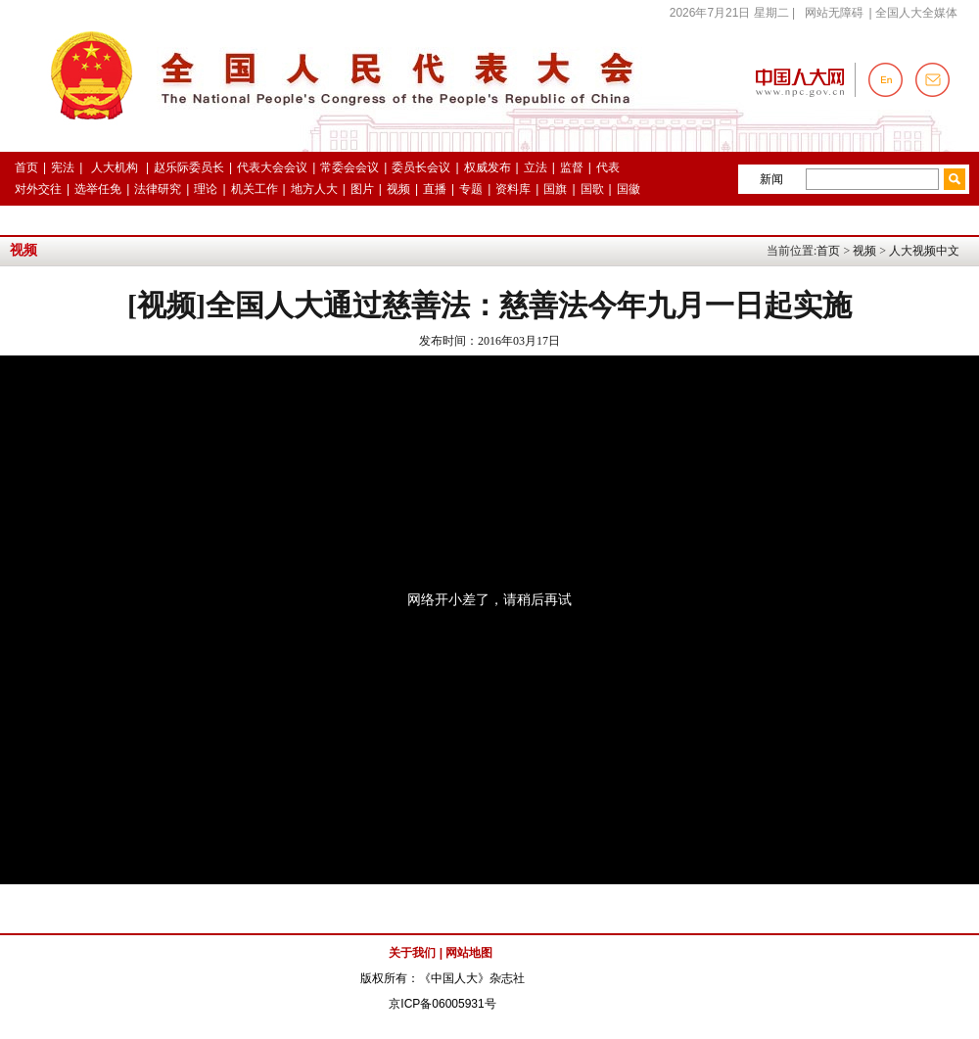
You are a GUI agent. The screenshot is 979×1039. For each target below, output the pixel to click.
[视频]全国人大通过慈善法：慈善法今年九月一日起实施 (489, 305)
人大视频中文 (924, 251)
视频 (864, 251)
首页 (828, 251)
